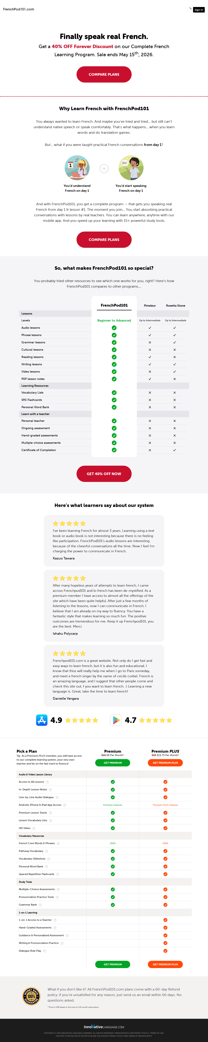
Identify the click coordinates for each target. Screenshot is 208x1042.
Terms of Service (137, 1036)
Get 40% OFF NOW (104, 474)
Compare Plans (104, 74)
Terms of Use (157, 1033)
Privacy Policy (141, 1033)
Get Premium (113, 762)
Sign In (199, 9)
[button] (189, 9)
